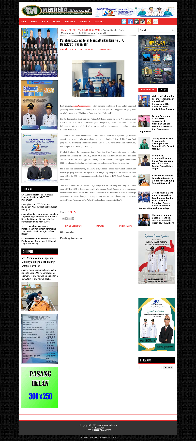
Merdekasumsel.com (107, 425)
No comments (105, 49)
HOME (23, 21)
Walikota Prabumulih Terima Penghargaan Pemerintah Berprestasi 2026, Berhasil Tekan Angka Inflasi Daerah (38, 230)
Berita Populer (148, 89)
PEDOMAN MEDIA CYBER (99, 430)
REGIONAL (71, 20)
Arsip (163, 89)
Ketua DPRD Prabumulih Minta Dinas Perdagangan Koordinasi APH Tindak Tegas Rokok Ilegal (39, 241)
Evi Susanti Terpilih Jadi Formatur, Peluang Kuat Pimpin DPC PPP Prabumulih (37, 197)
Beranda (100, 226)
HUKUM (34, 21)
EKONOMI (56, 21)
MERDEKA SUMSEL (110, 437)
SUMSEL (96, 30)
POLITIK (45, 21)
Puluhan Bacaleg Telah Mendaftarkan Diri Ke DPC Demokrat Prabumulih (92, 42)
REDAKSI (99, 428)
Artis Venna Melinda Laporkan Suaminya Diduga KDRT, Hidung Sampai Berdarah (38, 262)
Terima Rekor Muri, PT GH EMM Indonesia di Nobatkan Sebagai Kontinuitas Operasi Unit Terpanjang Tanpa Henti (155, 124)
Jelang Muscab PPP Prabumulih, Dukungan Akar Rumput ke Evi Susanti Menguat (39, 207)
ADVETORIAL (99, 21)
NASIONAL (86, 20)
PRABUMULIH (84, 30)
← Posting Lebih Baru (71, 226)
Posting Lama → (127, 226)
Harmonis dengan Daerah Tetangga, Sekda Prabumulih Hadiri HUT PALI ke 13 (163, 219)
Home (64, 30)
